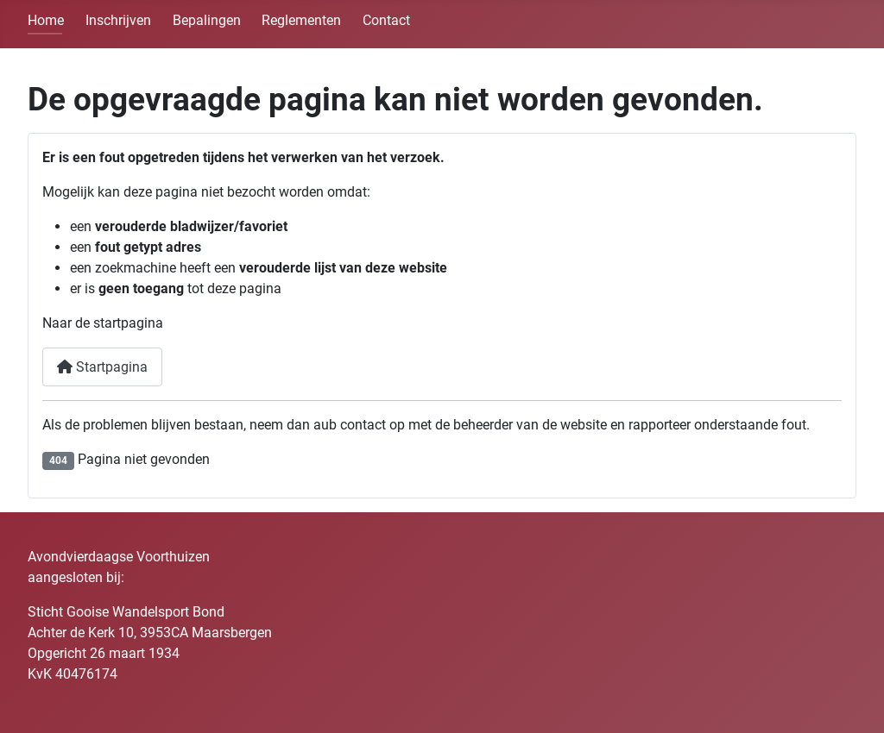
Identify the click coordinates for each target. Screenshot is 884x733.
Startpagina (102, 367)
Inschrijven (118, 20)
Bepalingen (207, 20)
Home (46, 20)
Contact (386, 20)
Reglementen (301, 20)
